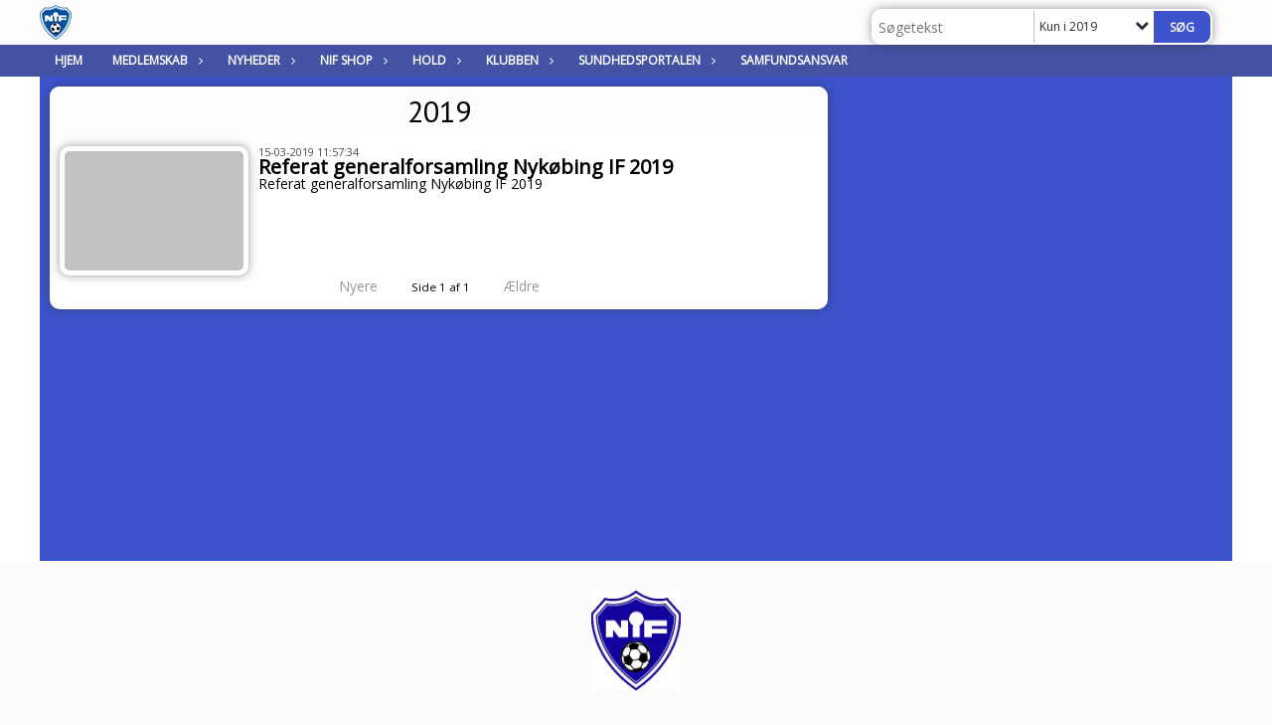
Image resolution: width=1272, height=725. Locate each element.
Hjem (68, 60)
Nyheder (259, 60)
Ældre (535, 285)
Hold (434, 60)
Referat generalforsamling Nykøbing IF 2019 (465, 166)
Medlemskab (155, 60)
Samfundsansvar (794, 60)
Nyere (346, 285)
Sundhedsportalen (644, 60)
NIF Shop (351, 60)
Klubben (517, 60)
